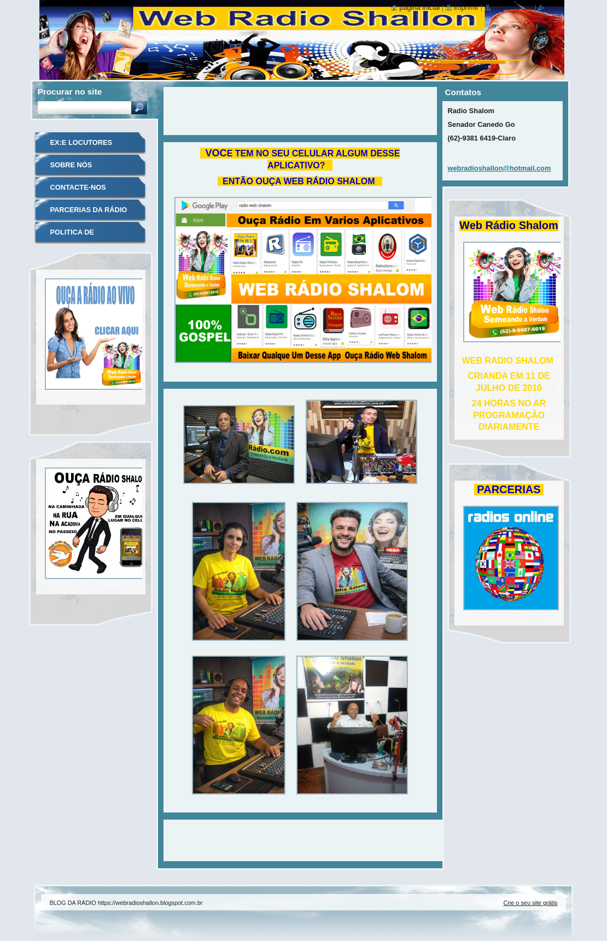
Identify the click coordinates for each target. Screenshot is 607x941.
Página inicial (419, 7)
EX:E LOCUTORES (81, 142)
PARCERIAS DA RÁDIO (88, 210)
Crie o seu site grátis (530, 902)
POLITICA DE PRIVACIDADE (74, 236)
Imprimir (466, 7)
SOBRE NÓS (71, 165)
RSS (551, 7)
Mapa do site (513, 7)
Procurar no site (70, 91)
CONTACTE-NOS (78, 187)
